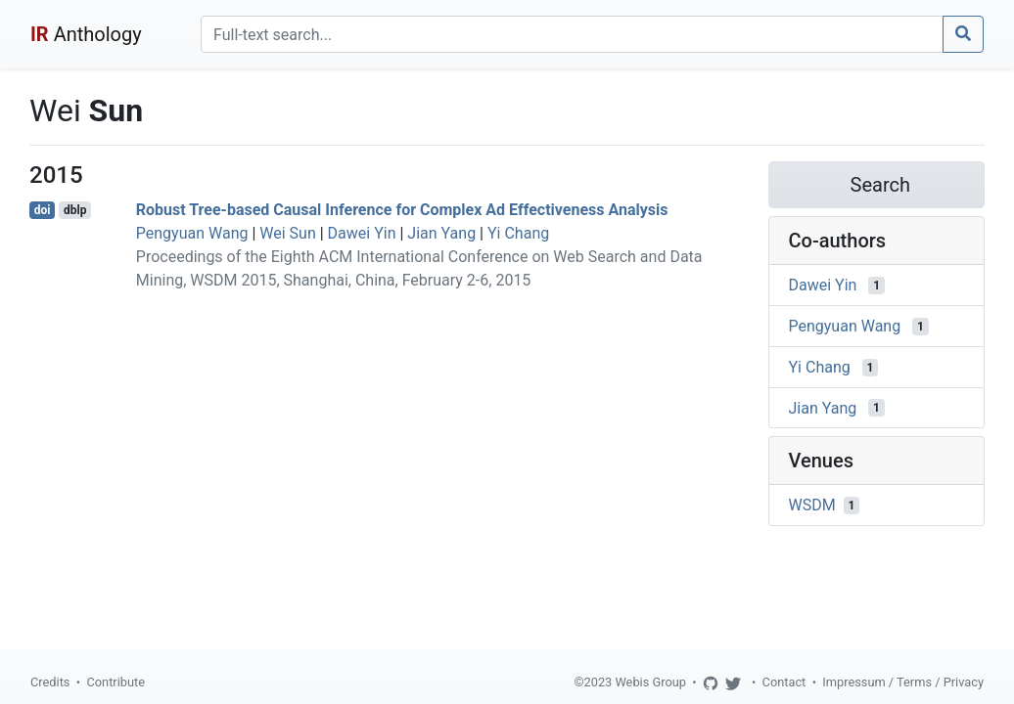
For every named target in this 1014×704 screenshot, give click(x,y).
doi (42, 210)
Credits (49, 682)
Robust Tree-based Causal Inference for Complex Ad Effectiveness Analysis (402, 209)
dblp (75, 210)
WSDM (812, 505)
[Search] (572, 34)
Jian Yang (441, 233)
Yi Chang (518, 233)
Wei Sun (287, 233)
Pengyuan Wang (192, 233)
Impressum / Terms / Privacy (903, 682)
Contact (784, 682)
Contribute (115, 682)
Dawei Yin (362, 233)
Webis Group (650, 682)
